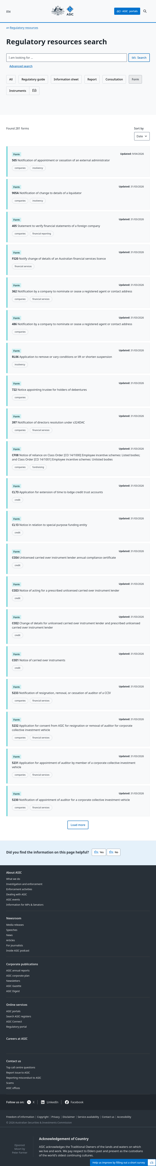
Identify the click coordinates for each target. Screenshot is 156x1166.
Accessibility (124, 1117)
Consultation (114, 79)
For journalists (14, 945)
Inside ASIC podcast (17, 950)
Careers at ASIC (17, 1039)
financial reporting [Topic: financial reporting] (42, 233)
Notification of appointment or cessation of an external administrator (61, 160)
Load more (78, 825)
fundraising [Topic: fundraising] (38, 467)
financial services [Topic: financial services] (23, 266)
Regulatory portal (16, 1026)
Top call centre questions (20, 1067)
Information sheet (66, 79)
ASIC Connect (14, 1021)
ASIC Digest (13, 991)
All (11, 79)
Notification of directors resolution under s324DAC (48, 422)
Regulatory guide (33, 79)
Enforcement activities (19, 889)
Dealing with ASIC (16, 894)
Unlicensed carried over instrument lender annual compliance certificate (64, 558)
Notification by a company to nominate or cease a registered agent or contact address (72, 291)
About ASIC (14, 872)
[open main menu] (8, 11)
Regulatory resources (24, 28)
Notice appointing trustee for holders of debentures (49, 390)
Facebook (77, 1102)
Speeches (11, 930)
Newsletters (13, 980)
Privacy (55, 1117)
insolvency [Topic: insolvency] (38, 167)
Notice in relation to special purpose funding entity (49, 525)
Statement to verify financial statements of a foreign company (56, 226)
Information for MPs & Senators (24, 904)
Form (135, 79)
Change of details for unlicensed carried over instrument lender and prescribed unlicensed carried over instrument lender (76, 625)
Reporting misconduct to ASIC (23, 1077)
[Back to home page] (62, 11)
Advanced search (21, 66)
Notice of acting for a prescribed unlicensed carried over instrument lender (65, 590)
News (9, 935)
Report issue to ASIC (18, 1072)
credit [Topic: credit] (17, 499)
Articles (10, 940)
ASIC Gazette (13, 986)
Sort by (139, 128)
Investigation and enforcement (24, 884)
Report (92, 79)
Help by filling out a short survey (118, 1162)
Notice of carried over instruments (38, 660)
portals (127, 11)
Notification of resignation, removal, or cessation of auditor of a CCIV (61, 693)
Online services (16, 1005)
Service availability (88, 1117)
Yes (99, 852)
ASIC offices (13, 1088)
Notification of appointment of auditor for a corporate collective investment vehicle (71, 800)
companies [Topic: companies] (20, 167)
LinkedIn (52, 1102)
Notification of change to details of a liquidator (47, 193)
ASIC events (13, 899)
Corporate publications (22, 964)
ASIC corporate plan (18, 975)
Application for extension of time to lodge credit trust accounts (57, 492)
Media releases (15, 924)
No (113, 852)
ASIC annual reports (18, 970)
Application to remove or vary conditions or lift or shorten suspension (62, 357)
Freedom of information (20, 1117)
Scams (10, 1083)
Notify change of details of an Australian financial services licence (59, 259)
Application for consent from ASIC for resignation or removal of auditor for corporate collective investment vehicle (72, 728)
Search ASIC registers (18, 1016)
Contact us (13, 1061)
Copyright (43, 1117)
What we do (13, 879)
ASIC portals (13, 1011)
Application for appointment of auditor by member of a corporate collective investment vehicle (73, 765)
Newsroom (13, 918)
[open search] (145, 11)
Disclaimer (69, 1117)
